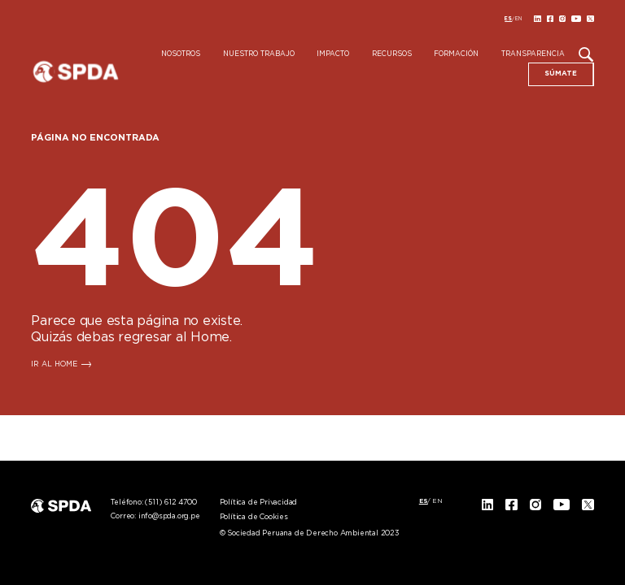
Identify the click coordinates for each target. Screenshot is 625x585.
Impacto (333, 54)
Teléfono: (153, 502)
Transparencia (533, 54)
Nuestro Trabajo (259, 54)
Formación (456, 54)
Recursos (392, 54)
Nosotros (180, 54)
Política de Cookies (254, 517)
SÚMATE (560, 73)
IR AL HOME (54, 364)
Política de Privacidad (259, 502)
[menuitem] (508, 18)
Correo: (155, 516)
